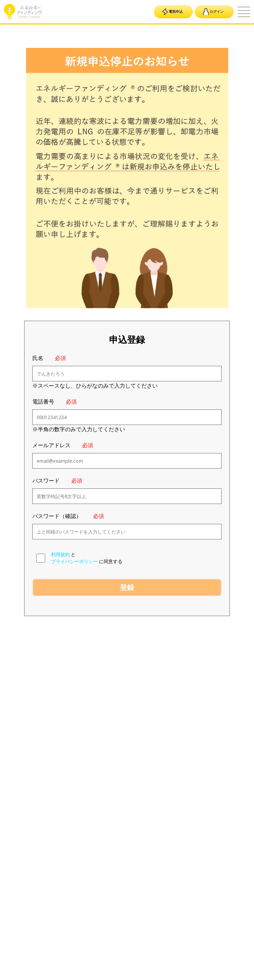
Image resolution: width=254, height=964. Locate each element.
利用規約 (60, 554)
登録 (127, 587)
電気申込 (172, 11)
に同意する (110, 561)
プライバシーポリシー (74, 561)
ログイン (213, 11)
